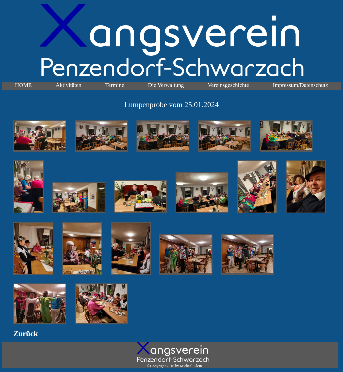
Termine (114, 85)
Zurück (25, 333)
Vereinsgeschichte (228, 85)
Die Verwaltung (166, 85)
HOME (23, 85)
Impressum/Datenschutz (300, 85)
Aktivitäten (68, 85)
